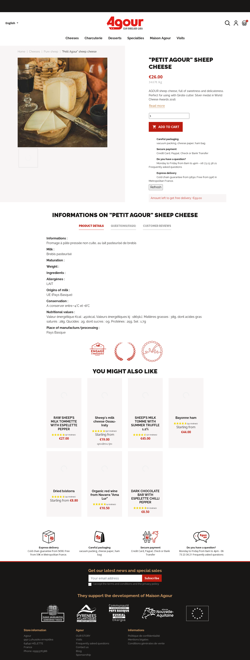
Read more (157, 106)
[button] (227, 23)
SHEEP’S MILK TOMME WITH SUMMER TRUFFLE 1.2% (145, 423)
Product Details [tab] (91, 225)
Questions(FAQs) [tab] (123, 225)
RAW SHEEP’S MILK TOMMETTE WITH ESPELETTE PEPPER (63, 423)
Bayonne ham (185, 418)
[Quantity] (169, 116)
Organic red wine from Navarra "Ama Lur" (104, 494)
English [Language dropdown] (10, 23)
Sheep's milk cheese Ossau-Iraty (104, 421)
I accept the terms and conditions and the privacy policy (126, 583)
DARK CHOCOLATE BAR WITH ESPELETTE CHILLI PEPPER (145, 496)
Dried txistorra (64, 491)
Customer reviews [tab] (157, 225)
